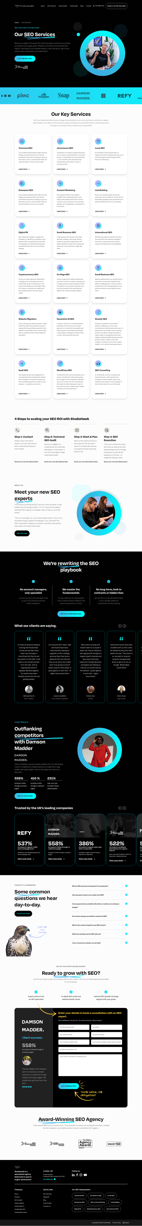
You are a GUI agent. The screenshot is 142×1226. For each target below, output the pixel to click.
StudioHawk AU (19, 1206)
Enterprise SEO (80, 1202)
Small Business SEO (95, 1209)
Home (17, 22)
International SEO (115, 1209)
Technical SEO (80, 1196)
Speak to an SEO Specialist (116, 6)
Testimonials (74, 6)
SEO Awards (18, 1200)
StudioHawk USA (20, 1209)
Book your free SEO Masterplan (26, 461)
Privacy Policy (116, 1223)
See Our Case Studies (25, 796)
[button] (124, 626)
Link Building (117, 1202)
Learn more (24, 169)
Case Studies (63, 6)
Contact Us (47, 1206)
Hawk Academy (19, 1203)
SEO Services (51, 6)
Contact (88, 6)
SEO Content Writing (99, 1202)
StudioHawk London (21, 1212)
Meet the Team (23, 533)
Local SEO (113, 1196)
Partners (17, 1197)
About (43, 6)
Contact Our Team (24, 914)
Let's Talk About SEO (25, 58)
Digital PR (46, 1197)
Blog (81, 6)
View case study (29, 859)
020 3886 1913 (48, 1179)
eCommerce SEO (97, 1196)
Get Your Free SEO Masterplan (71, 614)
